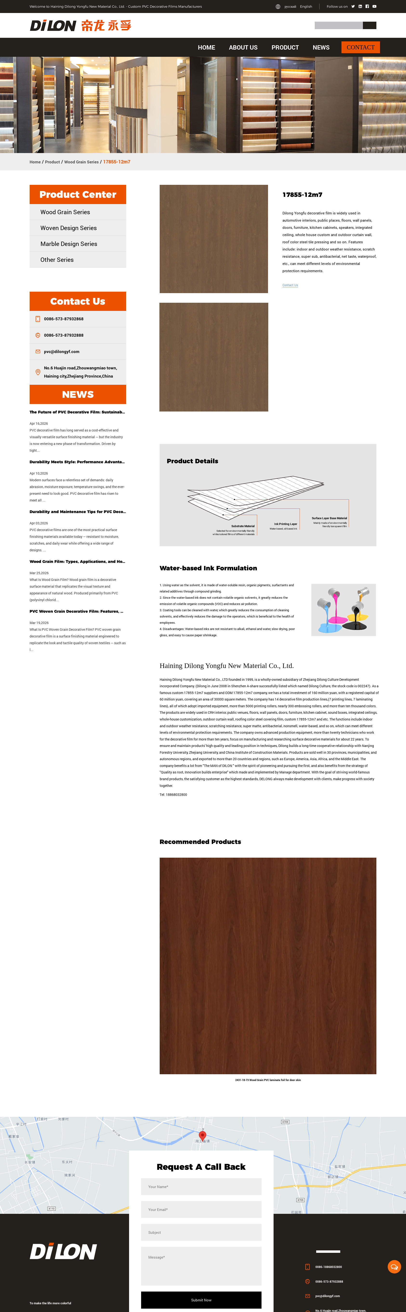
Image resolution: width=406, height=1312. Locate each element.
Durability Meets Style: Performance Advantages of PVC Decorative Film (78, 461)
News (321, 47)
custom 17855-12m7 (300, 742)
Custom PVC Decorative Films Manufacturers (165, 6)
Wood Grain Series (88, 161)
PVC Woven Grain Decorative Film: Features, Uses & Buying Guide (78, 611)
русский (290, 6)
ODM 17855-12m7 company (246, 715)
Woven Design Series (68, 227)
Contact (361, 47)
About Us (243, 47)
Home (206, 47)
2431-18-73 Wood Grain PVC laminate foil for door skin (268, 1104)
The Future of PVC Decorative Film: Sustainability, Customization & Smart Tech (78, 411)
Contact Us (291, 284)
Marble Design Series (68, 243)
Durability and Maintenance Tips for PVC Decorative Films (78, 511)
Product (285, 47)
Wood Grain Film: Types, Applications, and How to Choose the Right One (78, 561)
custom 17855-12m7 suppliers (195, 715)
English (306, 6)
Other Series (57, 259)
